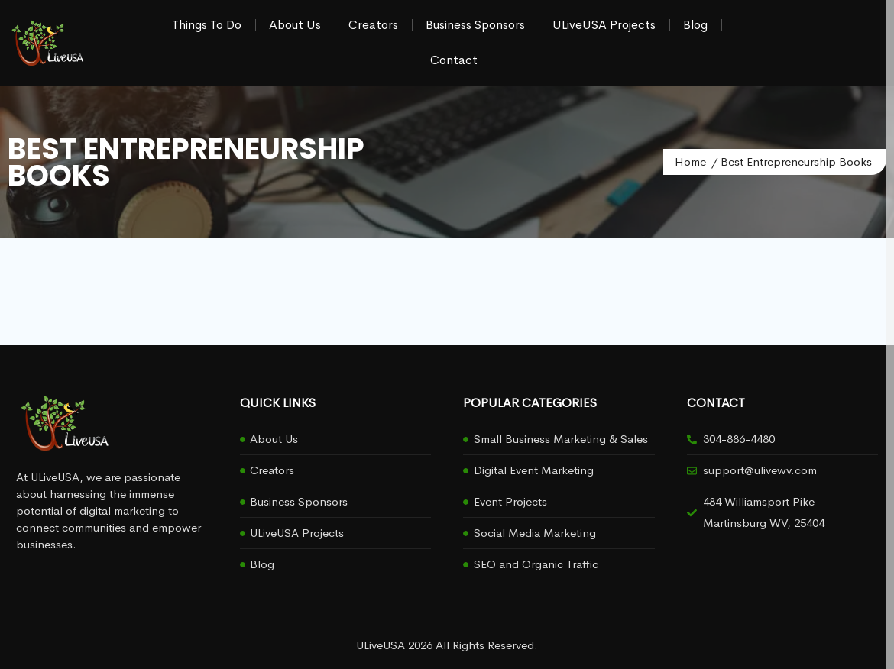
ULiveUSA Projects (604, 25)
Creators (373, 25)
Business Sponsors (475, 25)
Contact (454, 60)
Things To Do (206, 25)
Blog (695, 25)
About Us (295, 25)
